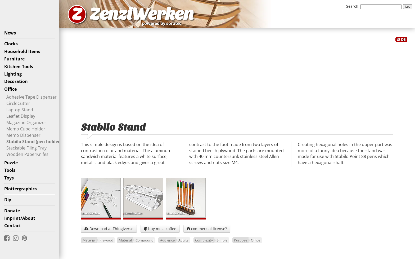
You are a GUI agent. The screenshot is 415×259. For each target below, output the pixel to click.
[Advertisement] (237, 79)
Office (10, 89)
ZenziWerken (142, 14)
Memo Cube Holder (25, 129)
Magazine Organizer (26, 122)
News (10, 33)
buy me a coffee (160, 228)
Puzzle (11, 163)
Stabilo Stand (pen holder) (33, 141)
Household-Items (22, 51)
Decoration (16, 81)
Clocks (11, 44)
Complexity (204, 240)
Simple (222, 240)
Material (89, 240)
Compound (145, 240)
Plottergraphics (20, 189)
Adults (183, 240)
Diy (7, 200)
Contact (12, 226)
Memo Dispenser (23, 135)
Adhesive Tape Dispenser (31, 97)
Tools (9, 170)
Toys (9, 178)
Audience (167, 240)
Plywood (106, 240)
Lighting (13, 74)
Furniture (14, 59)
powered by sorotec (163, 23)
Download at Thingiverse (108, 228)
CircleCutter (18, 103)
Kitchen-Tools (18, 66)
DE (403, 39)
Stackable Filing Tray (26, 148)
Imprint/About (19, 218)
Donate (12, 211)
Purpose (240, 240)
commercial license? (207, 228)
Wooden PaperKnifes (27, 154)
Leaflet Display (20, 116)
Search (352, 6)
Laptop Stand (19, 110)
